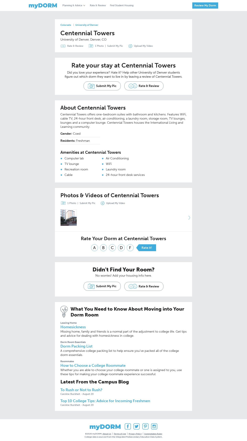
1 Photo (95, 46)
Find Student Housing (121, 5)
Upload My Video (144, 45)
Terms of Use (120, 432)
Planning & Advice (72, 5)
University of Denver (86, 25)
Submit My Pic (116, 45)
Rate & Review (98, 5)
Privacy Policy (135, 432)
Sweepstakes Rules (153, 432)
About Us (107, 432)
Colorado (65, 25)
